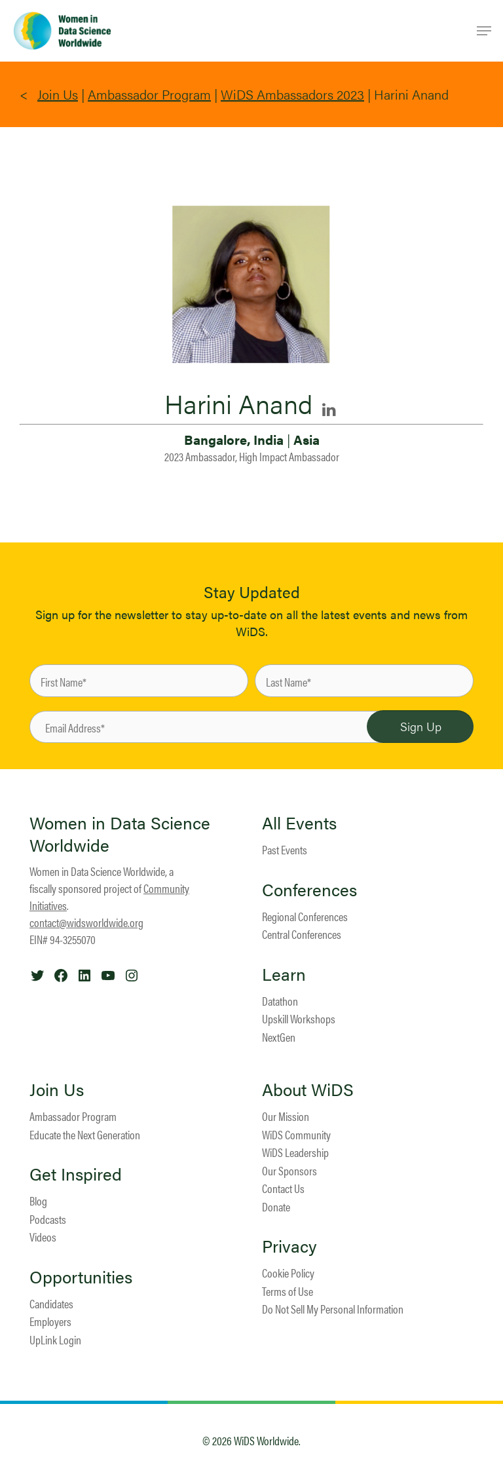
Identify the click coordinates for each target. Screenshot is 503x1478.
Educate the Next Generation (84, 1134)
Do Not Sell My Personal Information (332, 1308)
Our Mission (285, 1116)
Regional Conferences (305, 916)
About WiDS (308, 1089)
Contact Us (283, 1188)
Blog (38, 1200)
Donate (276, 1206)
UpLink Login (55, 1339)
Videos (42, 1236)
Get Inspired (75, 1174)
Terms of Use (287, 1291)
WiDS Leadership (295, 1152)
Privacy (289, 1246)
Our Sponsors (289, 1170)
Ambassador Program (149, 94)
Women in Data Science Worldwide (119, 833)
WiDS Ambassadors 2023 (292, 94)
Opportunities (80, 1277)
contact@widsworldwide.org (86, 922)
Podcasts (47, 1219)
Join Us (57, 94)
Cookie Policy (288, 1272)
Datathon (280, 1001)
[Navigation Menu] (484, 30)
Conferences (309, 890)
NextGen (278, 1037)
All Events (299, 823)
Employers (50, 1321)
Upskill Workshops (298, 1018)
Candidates (51, 1303)
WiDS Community (296, 1134)
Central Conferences (301, 934)
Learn (284, 974)
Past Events (284, 849)
